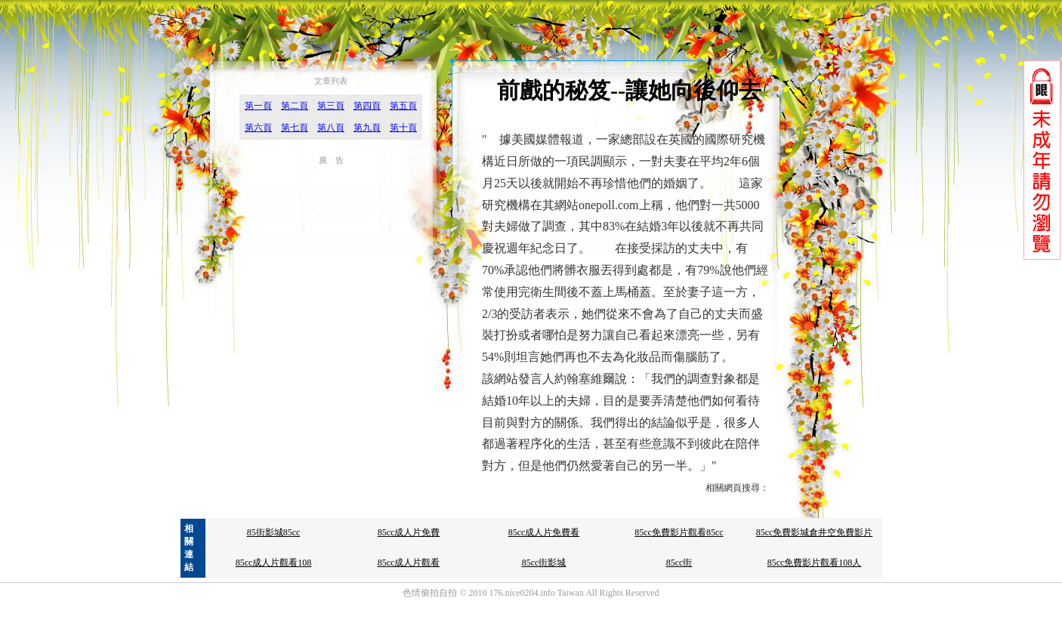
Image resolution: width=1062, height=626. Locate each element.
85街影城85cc (274, 532)
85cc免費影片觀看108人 (814, 562)
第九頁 (367, 127)
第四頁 (367, 105)
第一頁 (258, 105)
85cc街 (679, 562)
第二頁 (294, 105)
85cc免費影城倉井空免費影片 (814, 532)
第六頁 (258, 127)
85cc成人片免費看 (544, 532)
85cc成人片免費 (409, 532)
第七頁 (294, 127)
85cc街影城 (544, 562)
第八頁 (330, 127)
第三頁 (330, 105)
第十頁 (403, 127)
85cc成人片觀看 (409, 562)
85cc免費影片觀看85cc (678, 532)
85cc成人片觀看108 (274, 562)
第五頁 (403, 105)
